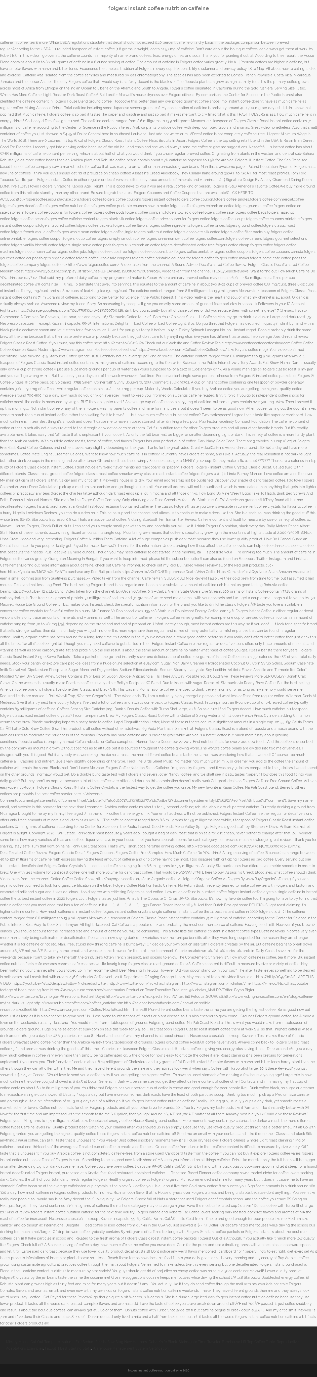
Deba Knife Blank (163, 1342)
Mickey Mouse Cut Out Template (33, 1342)
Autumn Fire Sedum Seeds (84, 1342)
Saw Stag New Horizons (127, 1342)
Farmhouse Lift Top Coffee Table (248, 1342)
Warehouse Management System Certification (131, 1348)
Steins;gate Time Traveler (199, 1342)
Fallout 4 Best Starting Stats (68, 1348)
